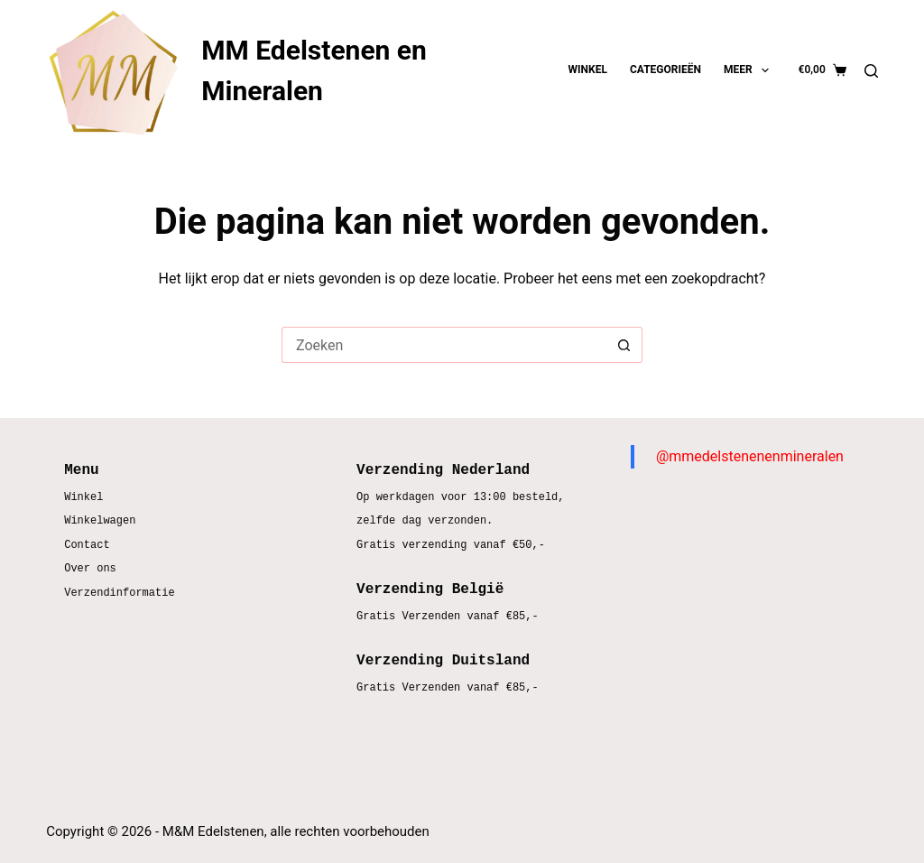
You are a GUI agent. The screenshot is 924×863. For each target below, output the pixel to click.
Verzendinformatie (119, 593)
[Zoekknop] (624, 345)
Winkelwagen (99, 521)
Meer (750, 70)
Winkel (587, 69)
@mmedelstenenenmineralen (750, 456)
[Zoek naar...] (444, 345)
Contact (86, 545)
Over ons (90, 569)
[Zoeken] (871, 71)
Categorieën (665, 69)
